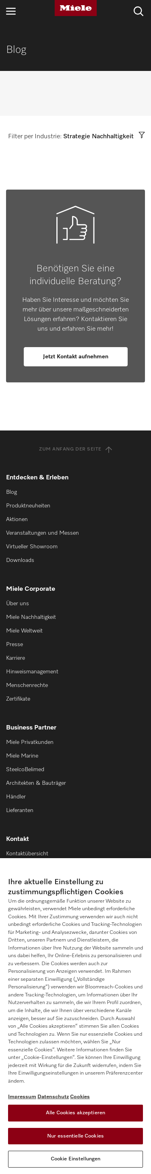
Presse (14, 644)
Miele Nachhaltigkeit (31, 617)
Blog (11, 492)
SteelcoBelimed (25, 769)
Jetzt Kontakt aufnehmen (75, 357)
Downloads (20, 560)
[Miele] (76, 8)
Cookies (80, 1096)
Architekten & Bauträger (36, 783)
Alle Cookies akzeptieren (75, 1112)
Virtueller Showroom (32, 547)
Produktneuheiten (28, 506)
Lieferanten (19, 810)
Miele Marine (22, 756)
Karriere (15, 658)
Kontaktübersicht (27, 854)
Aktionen (17, 519)
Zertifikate (18, 699)
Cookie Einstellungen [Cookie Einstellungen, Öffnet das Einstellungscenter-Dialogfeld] (76, 1159)
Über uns (17, 603)
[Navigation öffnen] (11, 11)
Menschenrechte (27, 685)
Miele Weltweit (24, 631)
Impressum (22, 1096)
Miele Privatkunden (30, 742)
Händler (16, 797)
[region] (75, 1016)
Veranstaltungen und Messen (42, 533)
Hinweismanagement (32, 672)
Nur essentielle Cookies (75, 1136)
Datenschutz (53, 1096)
